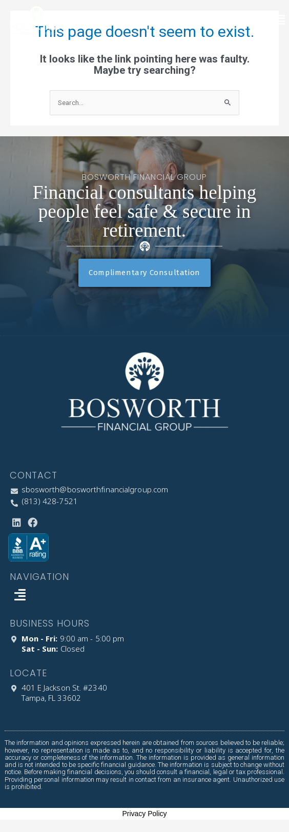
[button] (280, 20)
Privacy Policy (144, 813)
